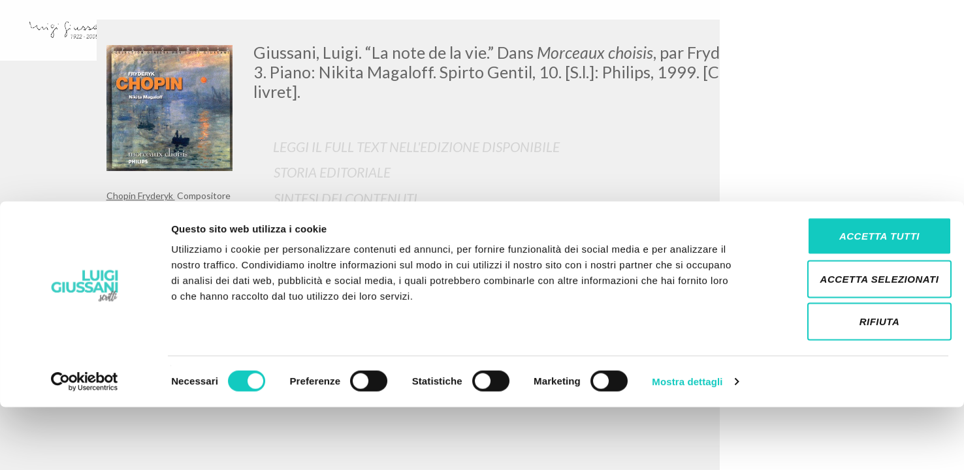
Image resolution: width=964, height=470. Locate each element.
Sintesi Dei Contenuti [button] (345, 198)
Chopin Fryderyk (140, 195)
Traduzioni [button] (312, 224)
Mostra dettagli (687, 444)
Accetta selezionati (854, 341)
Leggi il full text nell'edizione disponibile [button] (416, 146)
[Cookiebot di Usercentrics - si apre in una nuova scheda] (84, 444)
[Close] (848, 39)
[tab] (556, 172)
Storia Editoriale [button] (332, 172)
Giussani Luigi (135, 211)
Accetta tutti (854, 298)
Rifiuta (855, 384)
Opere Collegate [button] (330, 250)
